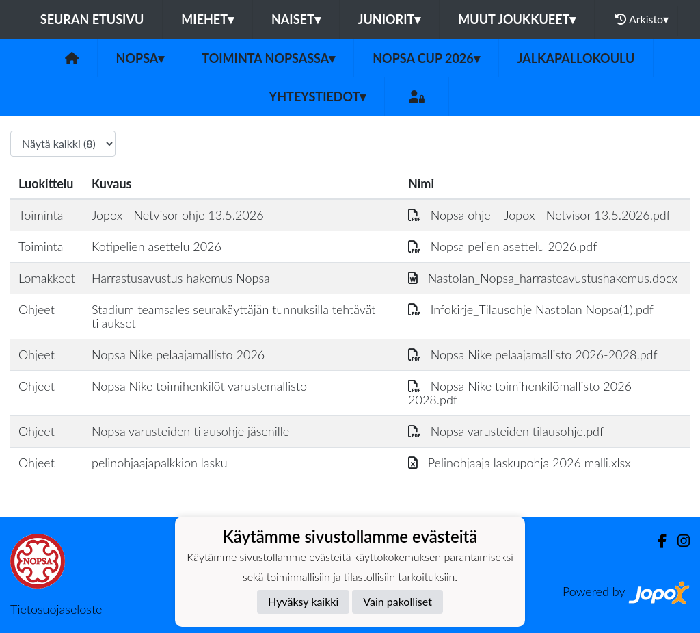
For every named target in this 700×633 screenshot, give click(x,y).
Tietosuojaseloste (56, 609)
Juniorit (389, 19)
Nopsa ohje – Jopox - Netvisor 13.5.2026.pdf (539, 214)
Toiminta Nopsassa (268, 58)
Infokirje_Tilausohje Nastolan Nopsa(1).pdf (531, 309)
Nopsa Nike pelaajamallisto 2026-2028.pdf (533, 354)
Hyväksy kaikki (303, 601)
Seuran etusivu (92, 19)
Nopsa (140, 58)
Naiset (296, 19)
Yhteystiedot (317, 96)
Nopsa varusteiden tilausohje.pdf (506, 431)
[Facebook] (657, 541)
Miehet (207, 19)
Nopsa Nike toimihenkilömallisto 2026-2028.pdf (522, 393)
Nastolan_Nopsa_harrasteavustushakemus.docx (542, 277)
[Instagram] (678, 541)
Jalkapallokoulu (576, 58)
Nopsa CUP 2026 (426, 58)
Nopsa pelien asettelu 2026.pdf (502, 246)
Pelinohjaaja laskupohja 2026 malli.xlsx (519, 462)
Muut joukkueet (517, 19)
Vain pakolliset (397, 601)
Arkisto (642, 19)
